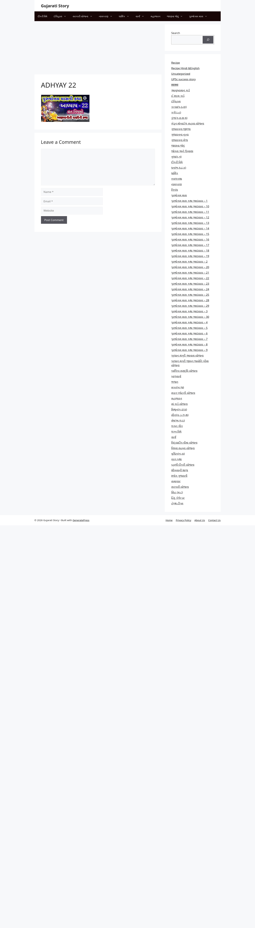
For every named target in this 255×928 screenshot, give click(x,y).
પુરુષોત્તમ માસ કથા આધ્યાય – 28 (190, 300)
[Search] (208, 40)
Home (169, 520)
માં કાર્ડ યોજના (179, 404)
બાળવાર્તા (176, 376)
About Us (200, 520)
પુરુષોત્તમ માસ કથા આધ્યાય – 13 (190, 223)
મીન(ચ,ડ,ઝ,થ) (179, 415)
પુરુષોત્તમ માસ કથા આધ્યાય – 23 (190, 284)
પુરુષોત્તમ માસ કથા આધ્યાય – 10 (190, 206)
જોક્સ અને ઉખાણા (182, 151)
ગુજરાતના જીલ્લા (181, 129)
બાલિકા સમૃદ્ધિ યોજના (184, 371)
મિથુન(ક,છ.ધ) (179, 409)
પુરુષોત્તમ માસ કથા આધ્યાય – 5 (189, 328)
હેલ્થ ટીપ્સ (177, 503)
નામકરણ (107, 16)
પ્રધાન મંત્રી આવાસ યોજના (187, 355)
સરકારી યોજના (84, 16)
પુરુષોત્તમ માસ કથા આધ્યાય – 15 (190, 234)
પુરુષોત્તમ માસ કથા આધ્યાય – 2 (189, 261)
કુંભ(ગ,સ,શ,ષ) (179, 118)
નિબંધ (174, 190)
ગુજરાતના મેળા (179, 140)
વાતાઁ (141, 16)
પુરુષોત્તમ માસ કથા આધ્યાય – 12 (190, 217)
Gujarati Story (55, 5)
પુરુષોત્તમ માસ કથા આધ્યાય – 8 (189, 344)
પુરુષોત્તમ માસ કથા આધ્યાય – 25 (190, 295)
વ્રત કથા (176, 459)
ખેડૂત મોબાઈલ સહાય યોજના (187, 123)
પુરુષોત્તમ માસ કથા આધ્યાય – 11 (190, 212)
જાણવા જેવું (176, 16)
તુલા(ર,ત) (176, 156)
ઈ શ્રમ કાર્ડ (177, 96)
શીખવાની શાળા (179, 470)
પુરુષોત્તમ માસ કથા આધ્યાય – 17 (190, 245)
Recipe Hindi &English (185, 68)
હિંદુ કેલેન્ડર (178, 498)
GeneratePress (81, 520)
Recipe (175, 63)
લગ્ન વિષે (176, 431)
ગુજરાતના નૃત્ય (180, 134)
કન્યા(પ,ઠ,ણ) (179, 107)
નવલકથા (176, 179)
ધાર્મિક (125, 16)
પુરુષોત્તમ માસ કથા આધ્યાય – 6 (189, 333)
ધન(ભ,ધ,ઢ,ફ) (178, 167)
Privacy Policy (183, 520)
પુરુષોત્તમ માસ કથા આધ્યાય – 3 (189, 311)
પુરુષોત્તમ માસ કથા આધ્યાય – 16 (190, 239)
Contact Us (214, 520)
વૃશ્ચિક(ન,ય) (178, 453)
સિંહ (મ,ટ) (177, 492)
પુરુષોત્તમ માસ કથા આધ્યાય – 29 (190, 306)
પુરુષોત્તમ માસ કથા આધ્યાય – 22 (190, 278)
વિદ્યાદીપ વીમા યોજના (184, 442)
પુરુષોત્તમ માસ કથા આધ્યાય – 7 (189, 339)
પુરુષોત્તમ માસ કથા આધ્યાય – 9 (189, 350)
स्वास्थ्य (174, 85)
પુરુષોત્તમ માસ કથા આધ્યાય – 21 (190, 272)
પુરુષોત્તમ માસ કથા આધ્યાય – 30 (190, 317)
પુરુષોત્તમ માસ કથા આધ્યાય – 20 (190, 267)
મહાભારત (155, 16)
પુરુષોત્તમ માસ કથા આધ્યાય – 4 (189, 322)
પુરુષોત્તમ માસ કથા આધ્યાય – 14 (190, 228)
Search (175, 33)
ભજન (174, 382)
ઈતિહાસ (61, 16)
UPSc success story (183, 79)
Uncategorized (180, 74)
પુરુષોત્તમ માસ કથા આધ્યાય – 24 (190, 289)
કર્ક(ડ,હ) (176, 112)
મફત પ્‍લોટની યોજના (183, 393)
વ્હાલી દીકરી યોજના (182, 465)
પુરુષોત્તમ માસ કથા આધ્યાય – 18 (190, 250)
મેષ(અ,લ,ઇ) (178, 420)
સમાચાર (176, 481)
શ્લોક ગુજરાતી (179, 476)
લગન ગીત (177, 426)
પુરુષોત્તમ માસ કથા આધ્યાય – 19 (190, 256)
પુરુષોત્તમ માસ (199, 16)
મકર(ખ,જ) (177, 387)
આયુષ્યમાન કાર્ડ (180, 90)
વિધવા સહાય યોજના (183, 448)
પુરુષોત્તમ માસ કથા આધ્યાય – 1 (189, 201)
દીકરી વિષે (42, 16)
